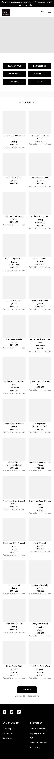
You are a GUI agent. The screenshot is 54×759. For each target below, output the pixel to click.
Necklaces (14, 74)
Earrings (14, 82)
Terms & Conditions (38, 743)
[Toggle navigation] (50, 12)
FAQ (31, 738)
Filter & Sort (26, 102)
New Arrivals (14, 66)
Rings (39, 82)
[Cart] (41, 12)
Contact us (7, 733)
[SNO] (6, 12)
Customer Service (37, 729)
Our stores (7, 738)
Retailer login (35, 747)
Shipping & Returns (38, 733)
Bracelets (39, 74)
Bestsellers (39, 66)
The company (8, 729)
